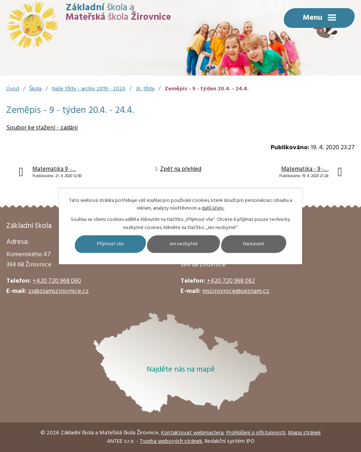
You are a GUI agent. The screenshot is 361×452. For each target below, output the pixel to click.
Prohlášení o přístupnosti (255, 433)
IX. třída (145, 89)
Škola (35, 89)
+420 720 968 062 (231, 281)
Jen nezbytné (183, 244)
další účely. (213, 208)
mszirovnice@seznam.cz (235, 291)
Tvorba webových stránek (171, 441)
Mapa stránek (304, 433)
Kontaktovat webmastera (192, 433)
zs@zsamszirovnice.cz (58, 291)
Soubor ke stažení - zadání (42, 128)
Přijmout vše (110, 244)
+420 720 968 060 (57, 281)
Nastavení (253, 244)
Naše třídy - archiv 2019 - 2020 (89, 89)
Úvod (12, 89)
